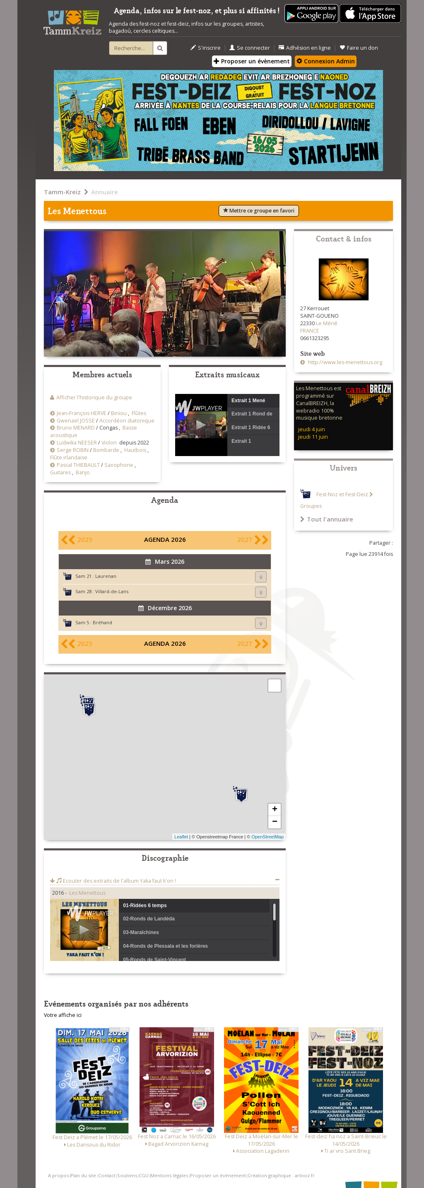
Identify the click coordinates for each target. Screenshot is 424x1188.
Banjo (83, 472)
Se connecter (249, 47)
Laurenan (105, 576)
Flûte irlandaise (68, 457)
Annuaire (104, 192)
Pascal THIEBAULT (78, 464)
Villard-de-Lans (111, 591)
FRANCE (309, 330)
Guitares (60, 472)
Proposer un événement (218, 1175)
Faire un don (359, 47)
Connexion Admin (325, 61)
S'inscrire (205, 47)
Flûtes (139, 413)
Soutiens (127, 1175)
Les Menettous (87, 892)
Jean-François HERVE (81, 413)
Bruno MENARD (76, 427)
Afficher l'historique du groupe (94, 397)
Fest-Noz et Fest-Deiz (342, 494)
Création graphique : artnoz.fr (281, 1175)
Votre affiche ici (63, 1015)
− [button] (274, 822)
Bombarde (106, 450)
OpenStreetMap (267, 836)
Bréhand (102, 622)
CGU (144, 1175)
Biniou (119, 413)
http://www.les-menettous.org (344, 362)
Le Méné (326, 323)
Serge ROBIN (73, 450)
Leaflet (181, 836)
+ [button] (274, 810)
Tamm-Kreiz (62, 192)
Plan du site (83, 1175)
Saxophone (118, 464)
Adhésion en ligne (305, 47)
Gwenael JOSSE (76, 420)
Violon (109, 442)
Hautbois (135, 450)
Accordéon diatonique (126, 420)
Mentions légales (169, 1175)
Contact (107, 1175)
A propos (58, 1175)
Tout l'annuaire (326, 519)
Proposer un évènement (252, 61)
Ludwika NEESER (77, 442)
